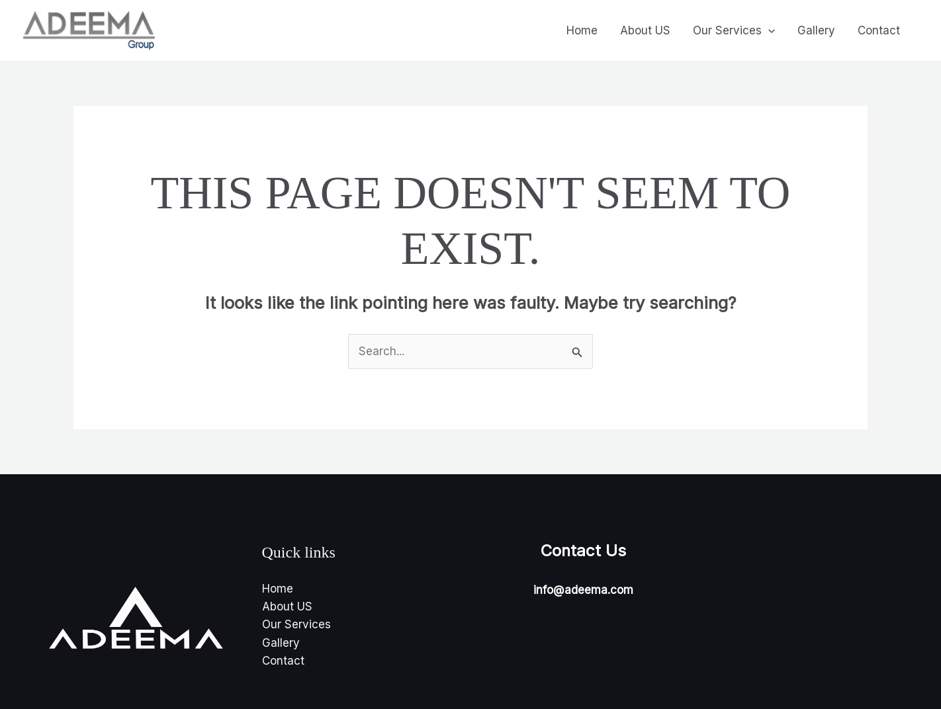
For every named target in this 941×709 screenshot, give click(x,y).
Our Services (734, 30)
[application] (768, 30)
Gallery (816, 30)
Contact (879, 30)
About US (645, 30)
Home (582, 30)
